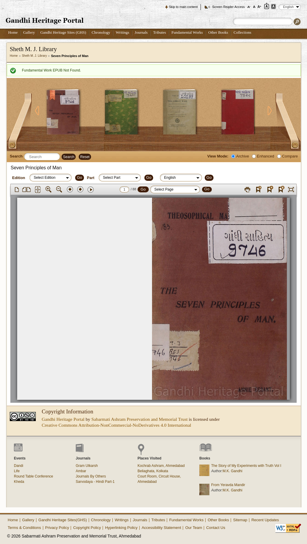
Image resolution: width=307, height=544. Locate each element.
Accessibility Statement (161, 527)
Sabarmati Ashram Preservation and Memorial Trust (139, 419)
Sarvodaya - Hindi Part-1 (95, 482)
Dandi (18, 466)
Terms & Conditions (24, 527)
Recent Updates (265, 520)
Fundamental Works (187, 32)
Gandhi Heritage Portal (63, 419)
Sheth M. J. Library (34, 55)
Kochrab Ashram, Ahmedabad (161, 466)
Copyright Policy (87, 527)
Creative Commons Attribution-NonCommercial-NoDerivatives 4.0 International (116, 425)
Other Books (218, 32)
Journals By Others (91, 476)
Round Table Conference (33, 476)
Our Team (193, 527)
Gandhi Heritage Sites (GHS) (63, 32)
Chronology (101, 32)
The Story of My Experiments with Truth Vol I (246, 466)
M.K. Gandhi (233, 471)
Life (17, 471)
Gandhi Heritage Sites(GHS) (62, 520)
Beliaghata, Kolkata (153, 471)
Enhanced (265, 156)
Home (13, 32)
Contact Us (215, 527)
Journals (141, 32)
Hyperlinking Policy (121, 527)
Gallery (29, 32)
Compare (290, 156)
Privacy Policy (57, 527)
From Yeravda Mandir (228, 485)
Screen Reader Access (228, 7)
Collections (242, 32)
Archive (242, 156)
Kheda (19, 482)
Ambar (81, 471)
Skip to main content (183, 7)
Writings (122, 32)
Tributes (159, 32)
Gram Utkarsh (87, 466)
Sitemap (240, 520)
